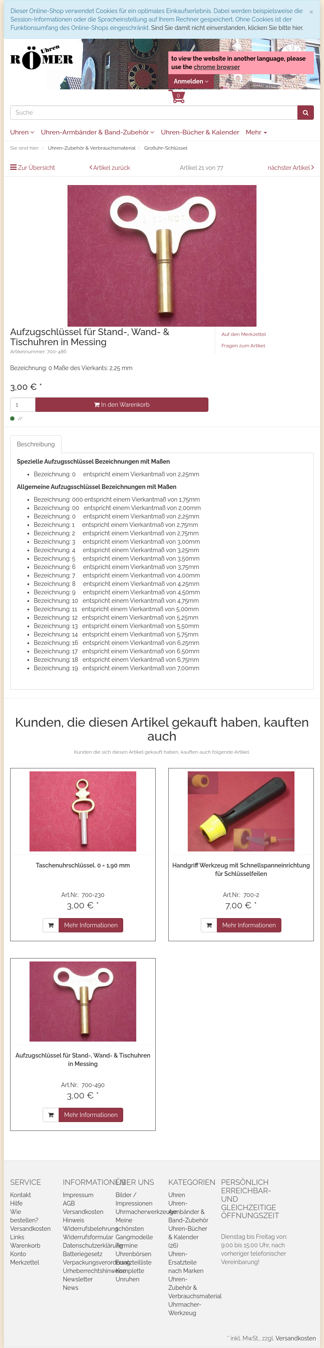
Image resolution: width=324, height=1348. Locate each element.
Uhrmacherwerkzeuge (146, 1211)
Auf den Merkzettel (243, 334)
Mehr (256, 132)
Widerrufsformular (88, 1237)
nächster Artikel (289, 167)
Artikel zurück (111, 167)
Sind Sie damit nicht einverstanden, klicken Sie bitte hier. (227, 27)
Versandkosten (30, 1228)
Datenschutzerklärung (93, 1245)
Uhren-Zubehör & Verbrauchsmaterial (194, 1288)
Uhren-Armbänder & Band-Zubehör (97, 132)
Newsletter (78, 1279)
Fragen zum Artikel (243, 346)
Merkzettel (24, 1262)
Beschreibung (36, 444)
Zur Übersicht (36, 167)
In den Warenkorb (121, 404)
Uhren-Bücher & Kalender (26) (187, 1237)
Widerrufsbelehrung (90, 1228)
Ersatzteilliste (133, 1262)
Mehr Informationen (91, 925)
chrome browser (217, 67)
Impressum (78, 1195)
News (70, 1287)
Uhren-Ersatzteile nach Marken (185, 1262)
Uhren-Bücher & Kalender (200, 132)
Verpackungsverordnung (96, 1262)
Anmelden (191, 81)
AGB (69, 1203)
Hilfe (16, 1203)
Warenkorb (25, 1245)
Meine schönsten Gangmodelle (134, 1229)
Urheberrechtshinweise (94, 1270)
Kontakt (20, 1195)
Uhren (22, 132)
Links (17, 1237)
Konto (18, 1254)
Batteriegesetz (83, 1254)
